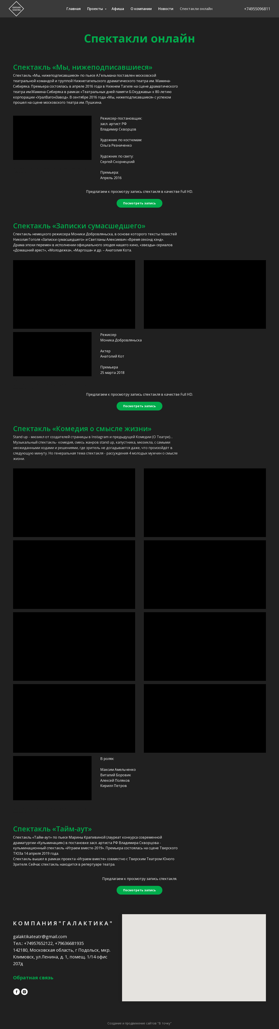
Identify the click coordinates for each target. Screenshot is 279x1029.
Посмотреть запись (139, 203)
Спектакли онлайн (196, 8)
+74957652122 (38, 943)
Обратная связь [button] (33, 977)
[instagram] (24, 991)
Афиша (118, 8)
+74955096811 (257, 8)
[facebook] (16, 991)
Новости (165, 8)
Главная (73, 8)
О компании (141, 8)
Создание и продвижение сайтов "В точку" (139, 1023)
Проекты (95, 8)
